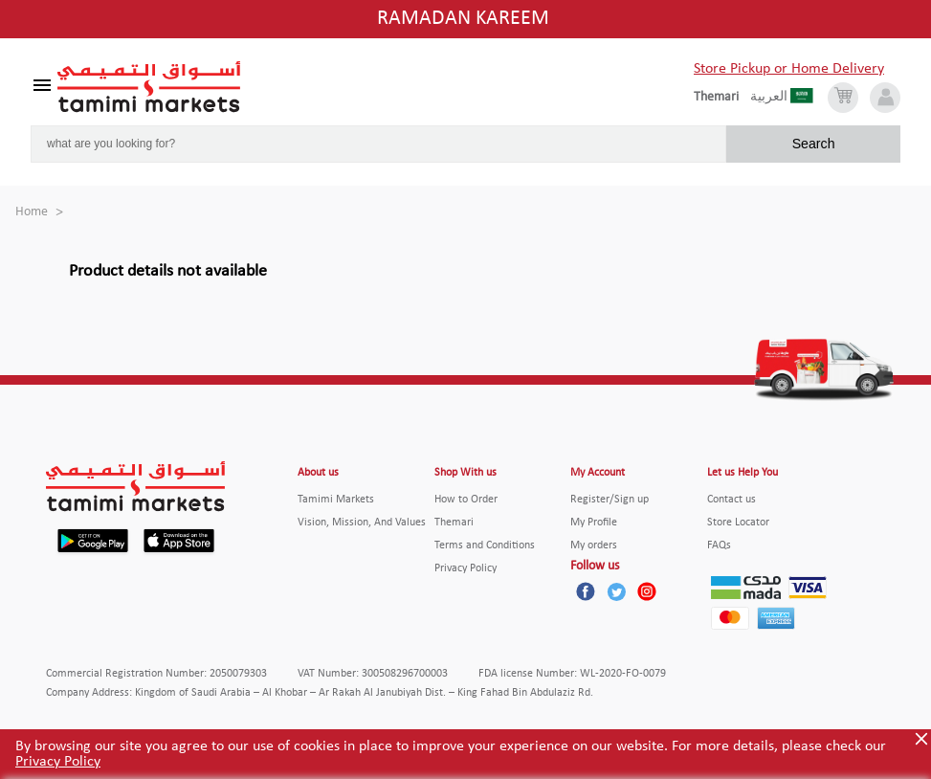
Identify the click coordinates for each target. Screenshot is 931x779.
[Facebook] (585, 591)
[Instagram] (647, 591)
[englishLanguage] (722, 97)
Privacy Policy (57, 761)
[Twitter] (616, 591)
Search (813, 143)
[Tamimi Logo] (149, 87)
